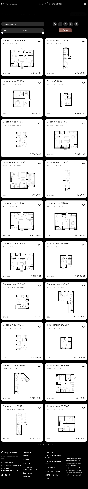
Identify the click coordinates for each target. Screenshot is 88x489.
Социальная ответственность (30, 468)
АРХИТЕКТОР (49, 467)
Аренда (26, 460)
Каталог (26, 456)
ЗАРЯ (46, 479)
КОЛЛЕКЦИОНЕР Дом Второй (52, 463)
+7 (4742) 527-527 (55, 4)
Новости (26, 463)
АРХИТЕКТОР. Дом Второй (12, 369)
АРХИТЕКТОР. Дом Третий (12, 84)
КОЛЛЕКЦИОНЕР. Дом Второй (13, 287)
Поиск (65, 30)
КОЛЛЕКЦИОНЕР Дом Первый (52, 457)
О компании (27, 473)
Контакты (26, 477)
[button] (85, 4)
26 (49, 444)
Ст (55, 24)
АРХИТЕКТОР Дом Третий (54, 471)
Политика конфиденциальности (9, 469)
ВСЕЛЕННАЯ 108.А (51, 475)
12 (45, 483)
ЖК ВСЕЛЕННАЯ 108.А (10, 44)
